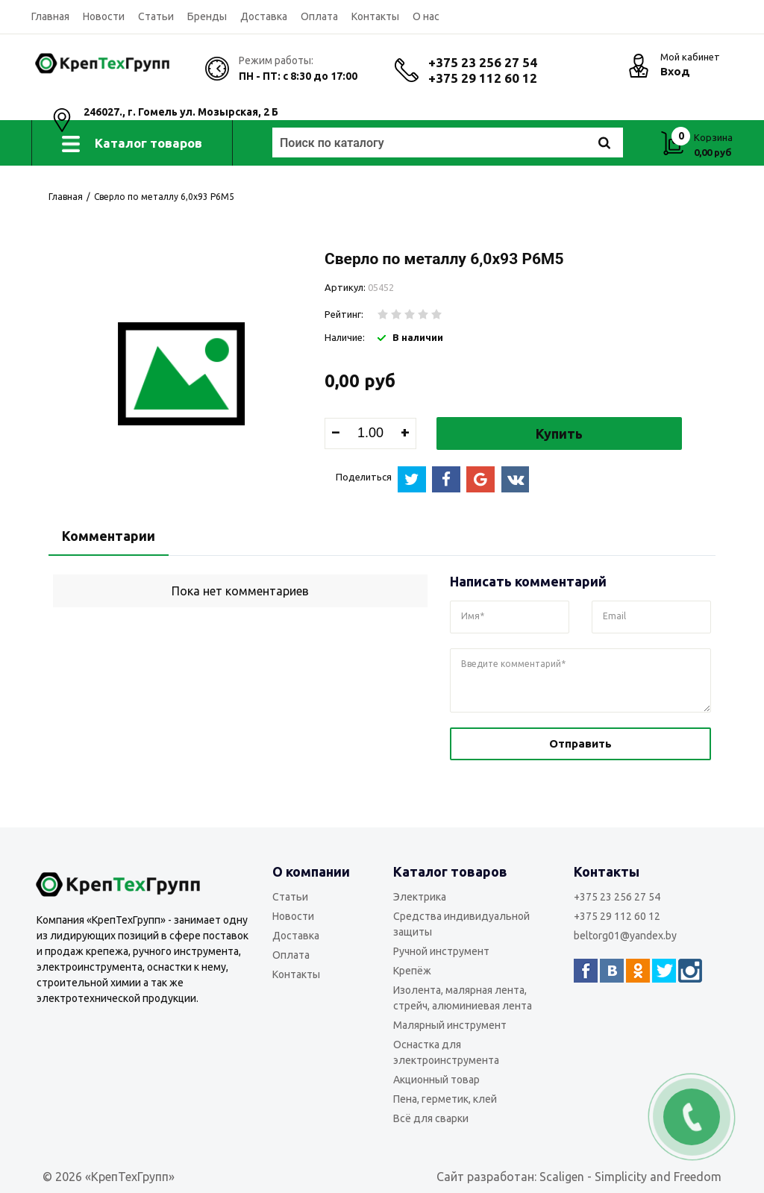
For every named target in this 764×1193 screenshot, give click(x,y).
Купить (559, 433)
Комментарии (108, 535)
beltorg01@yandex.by (625, 936)
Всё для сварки (431, 1118)
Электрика (419, 897)
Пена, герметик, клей (445, 1099)
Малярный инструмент (450, 1025)
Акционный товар (436, 1080)
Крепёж (412, 971)
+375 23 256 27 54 (482, 62)
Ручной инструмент (441, 951)
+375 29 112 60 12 (482, 78)
